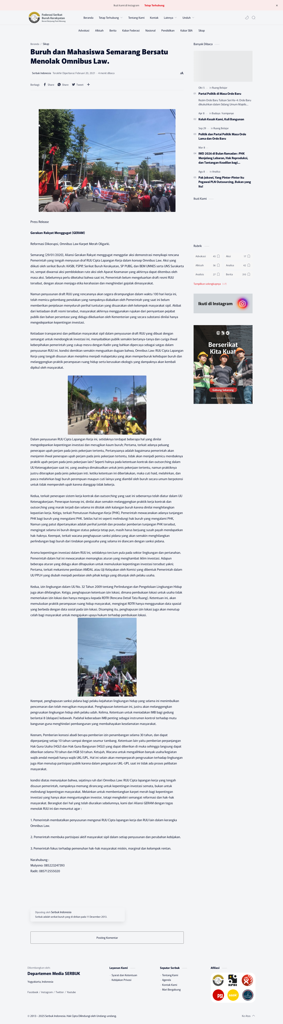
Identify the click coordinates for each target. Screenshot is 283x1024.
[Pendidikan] (168, 30)
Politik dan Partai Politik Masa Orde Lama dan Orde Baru (222, 136)
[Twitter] (60, 992)
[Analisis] (208, 274)
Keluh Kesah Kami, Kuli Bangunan (221, 119)
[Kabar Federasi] (131, 30)
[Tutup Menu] (277, 5)
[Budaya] (217, 113)
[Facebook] (33, 992)
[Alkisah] (99, 30)
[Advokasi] (83, 30)
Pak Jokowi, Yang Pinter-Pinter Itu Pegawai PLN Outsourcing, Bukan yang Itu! (224, 181)
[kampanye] (228, 113)
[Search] (253, 17)
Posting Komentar (107, 938)
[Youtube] (71, 992)
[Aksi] (238, 256)
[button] (247, 17)
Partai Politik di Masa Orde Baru (219, 93)
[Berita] (112, 30)
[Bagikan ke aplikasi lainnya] (88, 84)
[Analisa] (216, 171)
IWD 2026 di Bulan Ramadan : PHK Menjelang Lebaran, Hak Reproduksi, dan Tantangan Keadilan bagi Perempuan (223, 157)
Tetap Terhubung (154, 5)
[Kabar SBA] (186, 30)
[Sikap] (201, 30)
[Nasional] (150, 30)
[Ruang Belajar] (219, 87)
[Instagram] (47, 992)
